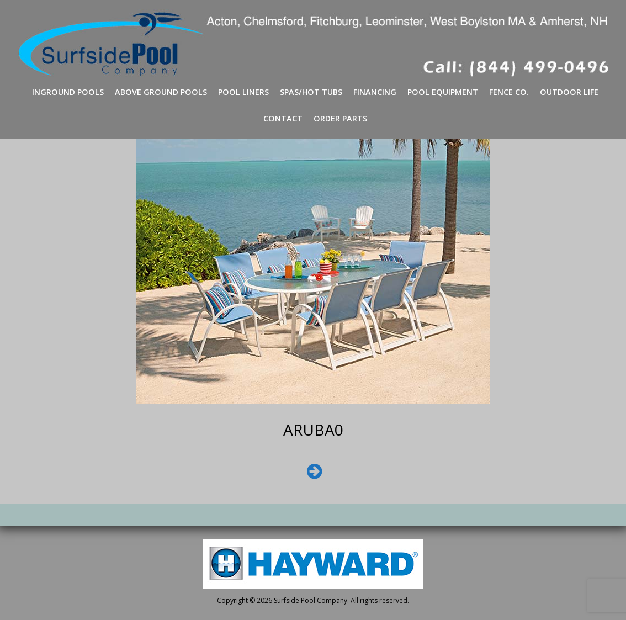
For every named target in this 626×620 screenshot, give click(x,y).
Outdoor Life (569, 92)
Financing (374, 92)
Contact (283, 118)
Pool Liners (243, 92)
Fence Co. (509, 92)
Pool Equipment (442, 92)
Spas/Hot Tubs (311, 92)
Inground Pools (68, 92)
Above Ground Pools (161, 92)
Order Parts (340, 118)
